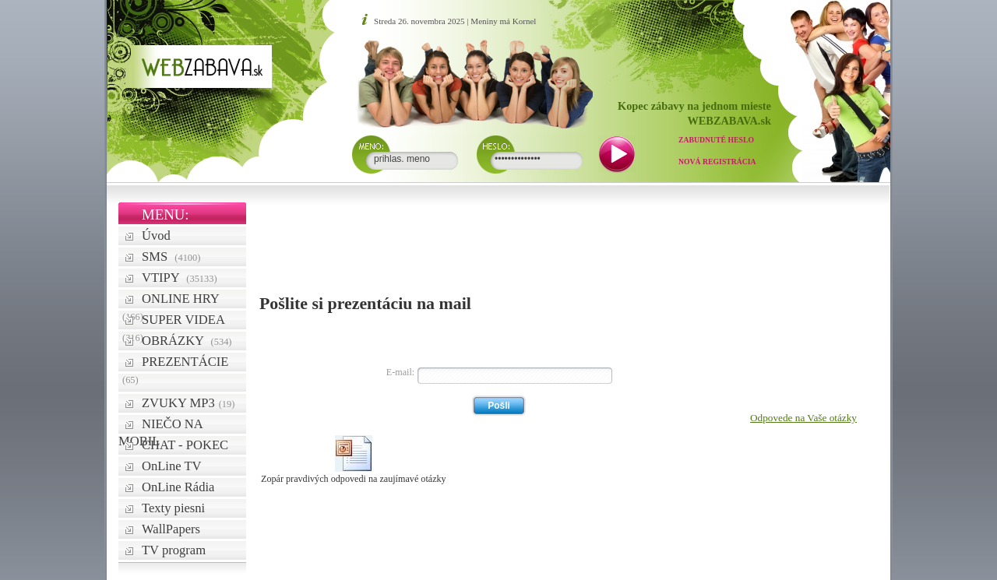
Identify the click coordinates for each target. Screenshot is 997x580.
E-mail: (400, 372)
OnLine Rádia (178, 487)
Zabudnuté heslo (716, 139)
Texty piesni (173, 508)
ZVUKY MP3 (188, 402)
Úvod (156, 235)
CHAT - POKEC (185, 445)
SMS (171, 256)
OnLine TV (172, 466)
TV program (174, 550)
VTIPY (179, 277)
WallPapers (171, 529)
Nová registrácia (717, 161)
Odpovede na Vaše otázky (803, 418)
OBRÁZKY (187, 340)
